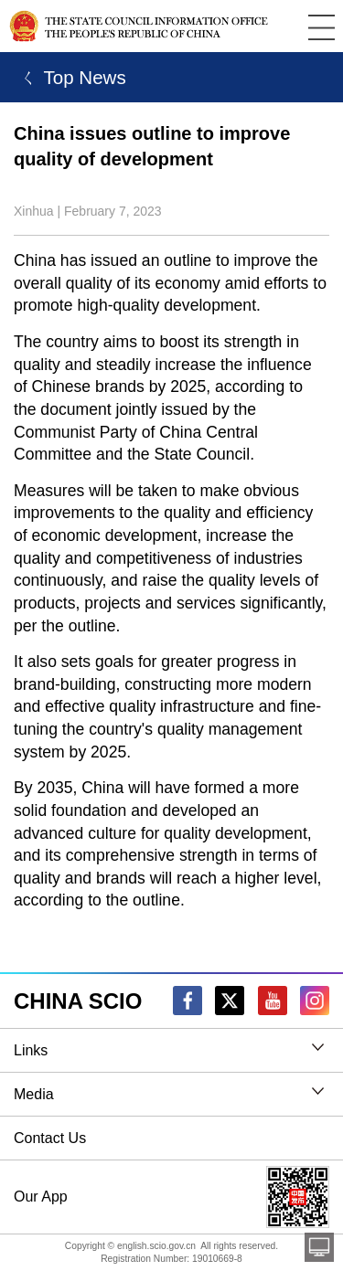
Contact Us (50, 1138)
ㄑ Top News (70, 77)
